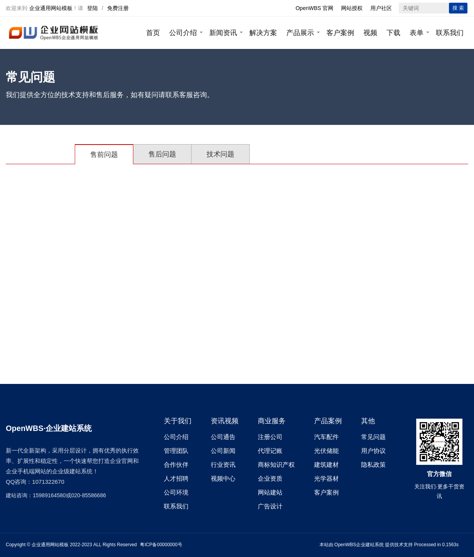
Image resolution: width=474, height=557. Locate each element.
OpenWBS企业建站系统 (359, 544)
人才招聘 (176, 478)
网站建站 (270, 492)
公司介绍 (183, 33)
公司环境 (176, 492)
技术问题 (220, 154)
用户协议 (373, 451)
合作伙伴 (176, 464)
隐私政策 (373, 464)
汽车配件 (326, 437)
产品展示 (300, 33)
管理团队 (176, 451)
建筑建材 (326, 464)
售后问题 (162, 154)
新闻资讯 (223, 33)
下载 (393, 33)
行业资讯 (223, 464)
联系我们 (450, 33)
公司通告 (223, 437)
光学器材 (326, 478)
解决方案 (263, 33)
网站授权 (352, 8)
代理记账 (270, 451)
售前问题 (104, 154)
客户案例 (340, 33)
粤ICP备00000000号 (161, 544)
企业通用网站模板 (50, 8)
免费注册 (118, 8)
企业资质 (270, 478)
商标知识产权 (276, 464)
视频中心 (223, 478)
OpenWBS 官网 (314, 8)
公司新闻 (223, 451)
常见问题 (373, 437)
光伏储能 (326, 451)
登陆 (92, 8)
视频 (370, 33)
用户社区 (381, 8)
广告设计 (270, 506)
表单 (417, 33)
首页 (153, 33)
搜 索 (458, 8)
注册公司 (270, 437)
